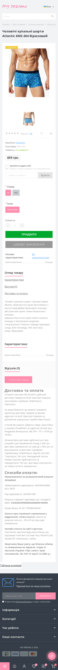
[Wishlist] (41, 133)
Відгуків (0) (11, 286)
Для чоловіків (19, 24)
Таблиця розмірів (10, 565)
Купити (45, 175)
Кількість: (10, 220)
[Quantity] (14, 225)
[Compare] (51, 133)
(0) (31, 133)
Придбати (29, 234)
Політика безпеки (24, 601)
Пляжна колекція (36, 24)
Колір (9, 203)
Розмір (9, 186)
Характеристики (14, 279)
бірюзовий (12, 209)
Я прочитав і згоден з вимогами (27, 601)
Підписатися (45, 595)
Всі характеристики (40, 256)
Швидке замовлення (29, 244)
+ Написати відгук (18, 379)
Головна (6, 24)
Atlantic (20, 142)
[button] (24, 666)
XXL (16, 192)
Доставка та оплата (16, 293)
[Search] (52, 16)
